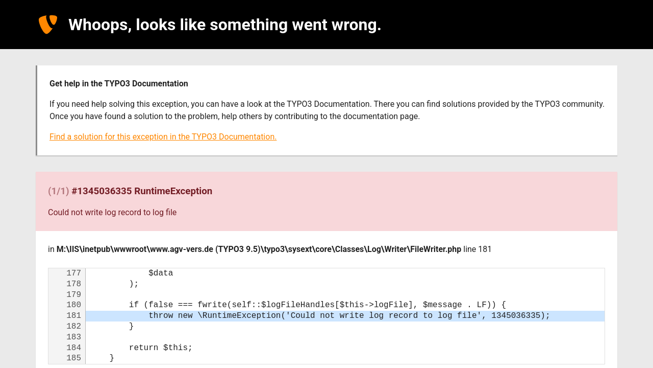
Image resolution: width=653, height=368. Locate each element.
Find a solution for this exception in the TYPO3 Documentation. (163, 137)
